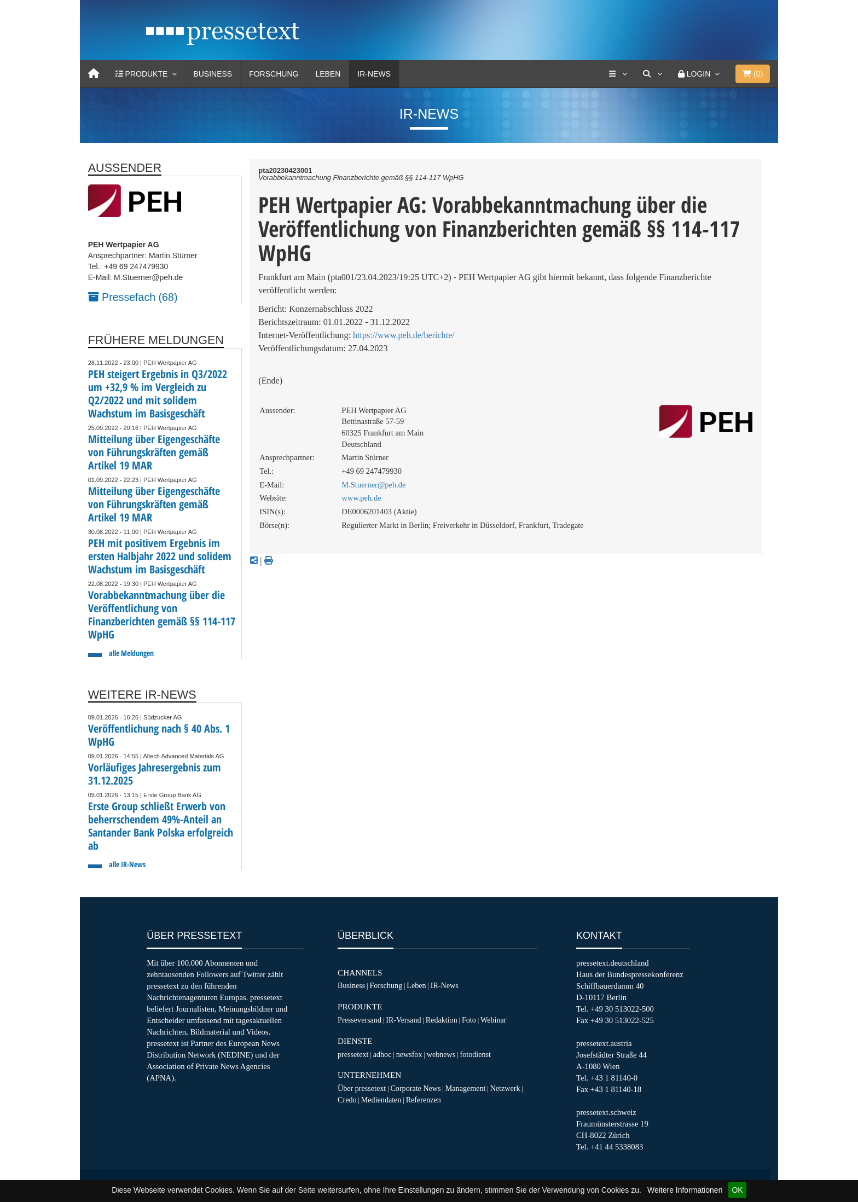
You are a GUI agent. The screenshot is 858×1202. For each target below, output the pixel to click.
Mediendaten (381, 1099)
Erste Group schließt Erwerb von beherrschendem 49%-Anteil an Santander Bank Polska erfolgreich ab (160, 826)
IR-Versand (403, 1019)
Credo (347, 1099)
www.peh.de (361, 497)
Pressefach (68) (133, 297)
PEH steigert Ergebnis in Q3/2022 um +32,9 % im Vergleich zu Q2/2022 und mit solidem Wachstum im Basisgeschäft (157, 394)
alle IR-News (127, 864)
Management (465, 1088)
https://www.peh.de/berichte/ (404, 335)
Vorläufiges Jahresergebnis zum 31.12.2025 (154, 774)
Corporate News (415, 1088)
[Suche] (652, 74)
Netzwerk (505, 1088)
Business (212, 73)
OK (737, 1190)
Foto (469, 1019)
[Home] (93, 74)
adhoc (382, 1054)
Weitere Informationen (684, 1190)
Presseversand (359, 1019)
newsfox (409, 1054)
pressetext (353, 1054)
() (753, 73)
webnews (441, 1054)
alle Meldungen (131, 653)
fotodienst (475, 1054)
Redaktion (441, 1019)
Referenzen (423, 1099)
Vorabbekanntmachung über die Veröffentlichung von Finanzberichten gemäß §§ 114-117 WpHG (161, 615)
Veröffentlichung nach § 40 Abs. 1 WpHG (159, 735)
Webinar (493, 1019)
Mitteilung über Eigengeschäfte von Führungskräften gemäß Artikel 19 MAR (154, 452)
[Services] (618, 74)
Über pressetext (362, 1088)
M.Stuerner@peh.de (373, 484)
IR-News (374, 73)
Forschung (273, 73)
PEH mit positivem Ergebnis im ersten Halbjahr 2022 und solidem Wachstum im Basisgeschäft (159, 556)
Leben (327, 73)
